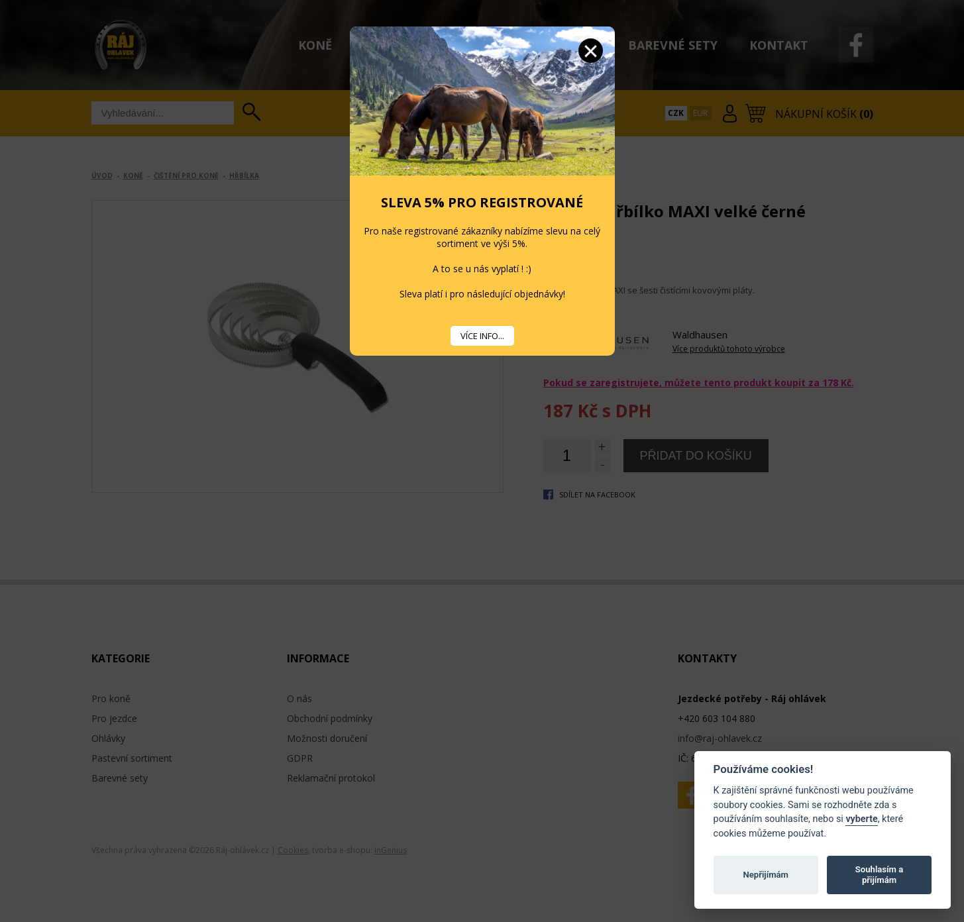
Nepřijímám (765, 875)
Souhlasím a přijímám (879, 874)
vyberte (861, 819)
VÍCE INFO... (482, 336)
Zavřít (590, 50)
